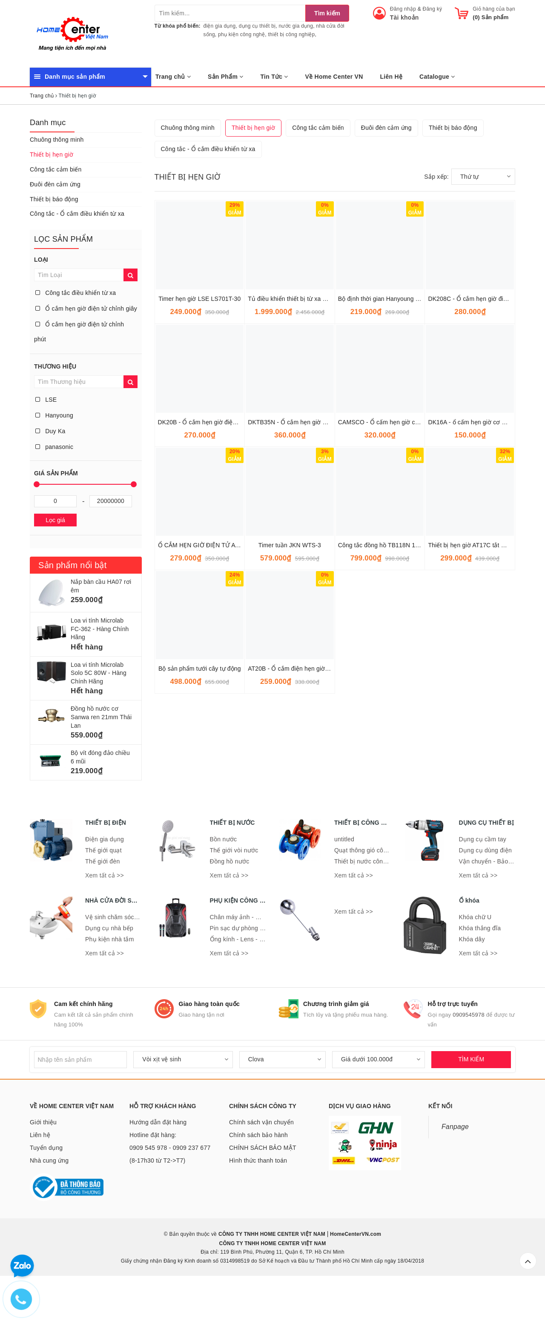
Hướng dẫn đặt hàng (157, 1165)
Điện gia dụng (104, 882)
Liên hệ (40, 1178)
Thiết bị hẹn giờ (51, 154)
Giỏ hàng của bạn (494, 9)
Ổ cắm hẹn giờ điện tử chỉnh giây (86, 308)
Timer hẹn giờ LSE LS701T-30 (199, 435)
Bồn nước (223, 882)
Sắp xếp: (436, 313)
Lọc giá (55, 520)
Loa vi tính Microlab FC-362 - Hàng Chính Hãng (100, 628)
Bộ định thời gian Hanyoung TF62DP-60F (394, 435)
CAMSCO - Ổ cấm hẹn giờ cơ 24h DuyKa (394, 558)
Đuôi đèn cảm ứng (55, 184)
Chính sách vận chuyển (261, 1165)
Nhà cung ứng (49, 1203)
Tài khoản (404, 17)
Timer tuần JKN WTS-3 (289, 681)
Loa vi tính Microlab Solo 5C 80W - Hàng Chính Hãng (98, 673)
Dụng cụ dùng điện (485, 893)
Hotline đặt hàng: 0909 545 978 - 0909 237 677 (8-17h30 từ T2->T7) (169, 1191)
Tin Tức (274, 76)
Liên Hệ (391, 76)
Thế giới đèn (102, 904)
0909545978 (469, 1058)
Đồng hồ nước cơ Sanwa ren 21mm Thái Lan (101, 717)
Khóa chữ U (475, 960)
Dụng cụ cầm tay (482, 882)
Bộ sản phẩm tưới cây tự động (199, 805)
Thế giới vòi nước (234, 893)
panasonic (54, 446)
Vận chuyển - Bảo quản (491, 904)
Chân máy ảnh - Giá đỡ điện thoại (256, 960)
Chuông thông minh (56, 139)
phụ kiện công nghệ (241, 34)
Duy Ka (50, 431)
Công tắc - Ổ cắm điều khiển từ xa (77, 213)
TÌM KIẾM (471, 1102)
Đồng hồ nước (230, 904)
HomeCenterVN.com (355, 1277)
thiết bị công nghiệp (291, 34)
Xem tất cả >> (104, 918)
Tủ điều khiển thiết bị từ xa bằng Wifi (298, 435)
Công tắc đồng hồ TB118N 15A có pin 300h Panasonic (412, 681)
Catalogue (437, 76)
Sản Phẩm (226, 76)
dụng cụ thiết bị (257, 26)
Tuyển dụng (46, 1191)
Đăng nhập (403, 9)
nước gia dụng (296, 26)
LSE (46, 399)
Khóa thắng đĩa (480, 971)
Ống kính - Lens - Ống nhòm (249, 982)
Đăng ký (432, 9)
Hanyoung (54, 415)
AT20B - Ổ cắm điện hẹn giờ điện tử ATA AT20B (312, 805)
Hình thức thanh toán (258, 1203)
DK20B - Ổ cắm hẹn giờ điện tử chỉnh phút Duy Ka (226, 558)
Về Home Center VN (334, 76)
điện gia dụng (220, 26)
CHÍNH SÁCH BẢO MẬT (262, 1191)
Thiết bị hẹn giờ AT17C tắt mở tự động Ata (485, 681)
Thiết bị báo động (54, 199)
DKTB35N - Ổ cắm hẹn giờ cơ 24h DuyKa (304, 558)
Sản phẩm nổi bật (72, 565)
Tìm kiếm (327, 13)
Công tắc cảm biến (56, 169)
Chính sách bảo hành (258, 1178)
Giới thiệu (43, 1165)
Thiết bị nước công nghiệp (370, 904)
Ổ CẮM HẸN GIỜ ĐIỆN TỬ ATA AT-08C (211, 681)
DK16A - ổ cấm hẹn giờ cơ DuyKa (474, 558)
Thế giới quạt (103, 893)
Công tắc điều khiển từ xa (75, 292)
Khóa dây (472, 982)
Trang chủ (173, 76)
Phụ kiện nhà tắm (109, 982)
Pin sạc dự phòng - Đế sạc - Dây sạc (260, 971)
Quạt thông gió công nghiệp (372, 893)
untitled (344, 882)
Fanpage (455, 1170)
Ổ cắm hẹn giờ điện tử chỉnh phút (79, 332)
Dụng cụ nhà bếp (109, 971)
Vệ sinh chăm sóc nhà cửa (121, 960)
